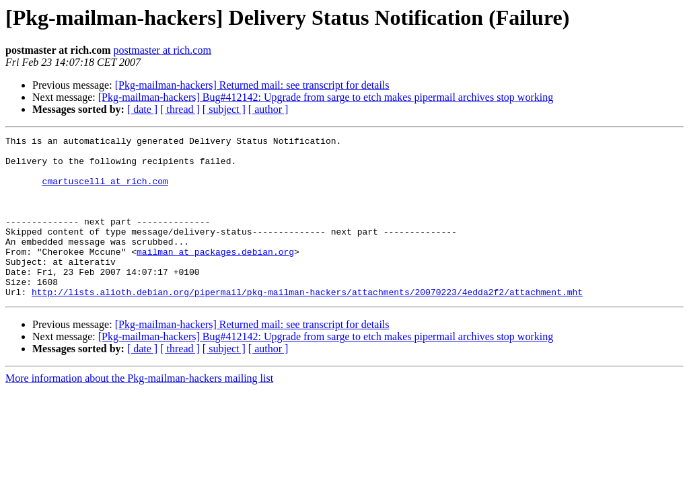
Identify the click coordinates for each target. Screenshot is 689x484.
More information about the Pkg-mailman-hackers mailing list (139, 410)
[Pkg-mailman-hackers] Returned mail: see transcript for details (252, 85)
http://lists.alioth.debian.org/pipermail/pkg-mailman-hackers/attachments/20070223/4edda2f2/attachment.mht (307, 324)
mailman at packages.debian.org (215, 276)
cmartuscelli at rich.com (105, 191)
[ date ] (142, 109)
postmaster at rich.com (162, 50)
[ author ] (268, 109)
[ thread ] (180, 109)
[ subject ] (224, 109)
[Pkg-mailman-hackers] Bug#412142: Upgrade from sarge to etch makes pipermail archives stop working (325, 97)
